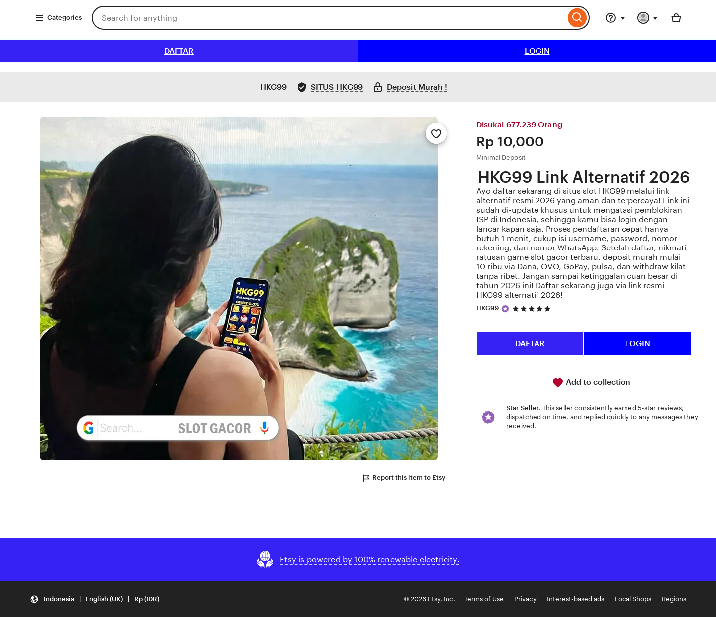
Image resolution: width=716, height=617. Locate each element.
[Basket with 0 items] (676, 18)
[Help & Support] (615, 18)
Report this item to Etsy (403, 478)
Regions (674, 599)
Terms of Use (484, 599)
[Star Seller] (505, 309)
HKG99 (487, 308)
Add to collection (591, 383)
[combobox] (328, 18)
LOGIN (537, 51)
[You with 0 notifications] (647, 18)
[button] (94, 599)
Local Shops (633, 599)
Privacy (525, 599)
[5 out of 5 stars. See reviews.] (533, 308)
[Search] (577, 18)
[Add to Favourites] (436, 133)
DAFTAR (179, 51)
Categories (58, 17)
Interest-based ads (575, 599)
